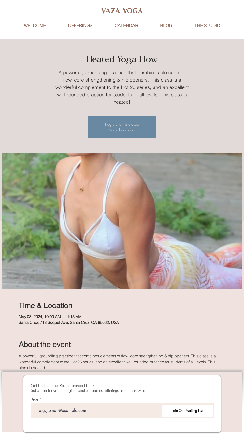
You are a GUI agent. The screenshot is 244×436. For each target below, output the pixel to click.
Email (35, 399)
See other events (122, 130)
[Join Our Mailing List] (187, 410)
